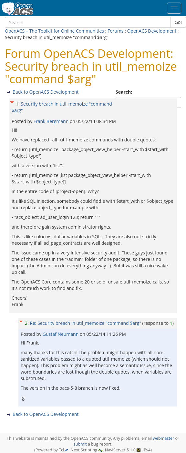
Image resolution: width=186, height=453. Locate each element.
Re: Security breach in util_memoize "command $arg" (85, 323)
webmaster (163, 438)
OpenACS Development (151, 31)
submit (80, 444)
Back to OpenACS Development (45, 92)
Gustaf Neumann (61, 334)
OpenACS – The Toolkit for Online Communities (54, 31)
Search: (124, 92)
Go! (178, 22)
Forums (116, 31)
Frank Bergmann (52, 121)
